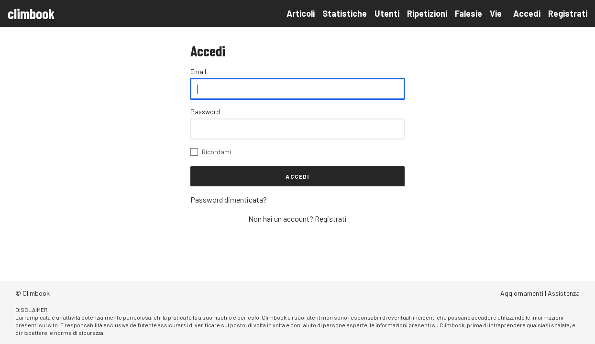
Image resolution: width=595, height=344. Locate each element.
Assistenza (564, 293)
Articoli (300, 13)
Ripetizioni (427, 13)
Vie (496, 13)
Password (205, 112)
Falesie (468, 13)
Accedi (526, 13)
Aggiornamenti (521, 293)
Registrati (567, 13)
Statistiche (344, 13)
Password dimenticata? (228, 199)
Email (198, 71)
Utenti (387, 13)
